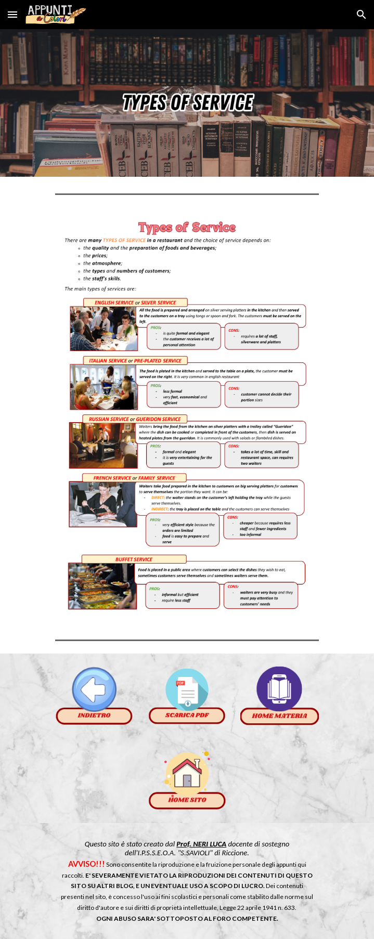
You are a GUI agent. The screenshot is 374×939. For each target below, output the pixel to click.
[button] (12, 14)
